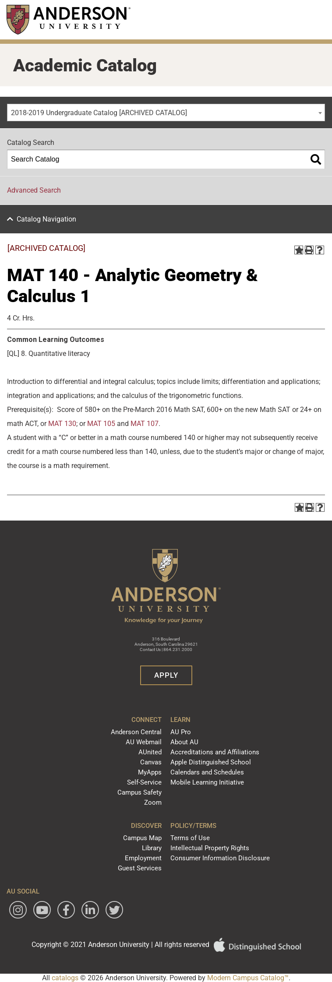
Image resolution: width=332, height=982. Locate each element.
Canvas (151, 762)
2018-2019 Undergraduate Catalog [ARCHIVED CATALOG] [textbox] (99, 113)
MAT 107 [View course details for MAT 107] (145, 423)
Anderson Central (136, 732)
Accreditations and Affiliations (214, 752)
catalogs (65, 978)
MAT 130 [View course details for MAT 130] (62, 423)
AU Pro (180, 732)
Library (152, 848)
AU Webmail (144, 742)
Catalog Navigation (46, 219)
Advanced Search (34, 190)
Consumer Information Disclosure (220, 858)
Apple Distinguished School (210, 762)
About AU (184, 742)
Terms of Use (190, 838)
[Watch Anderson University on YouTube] (42, 910)
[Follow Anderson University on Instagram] (18, 910)
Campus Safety (139, 792)
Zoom (153, 802)
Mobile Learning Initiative (207, 782)
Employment (143, 858)
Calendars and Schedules (207, 772)
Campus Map (142, 838)
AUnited (150, 752)
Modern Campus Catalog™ (248, 978)
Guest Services (140, 868)
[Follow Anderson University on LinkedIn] (90, 910)
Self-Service (144, 782)
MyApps (150, 772)
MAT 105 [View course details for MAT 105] (101, 423)
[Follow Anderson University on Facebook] (66, 910)
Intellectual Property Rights (209, 848)
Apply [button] (166, 675)
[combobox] (166, 112)
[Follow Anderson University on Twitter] (114, 910)
